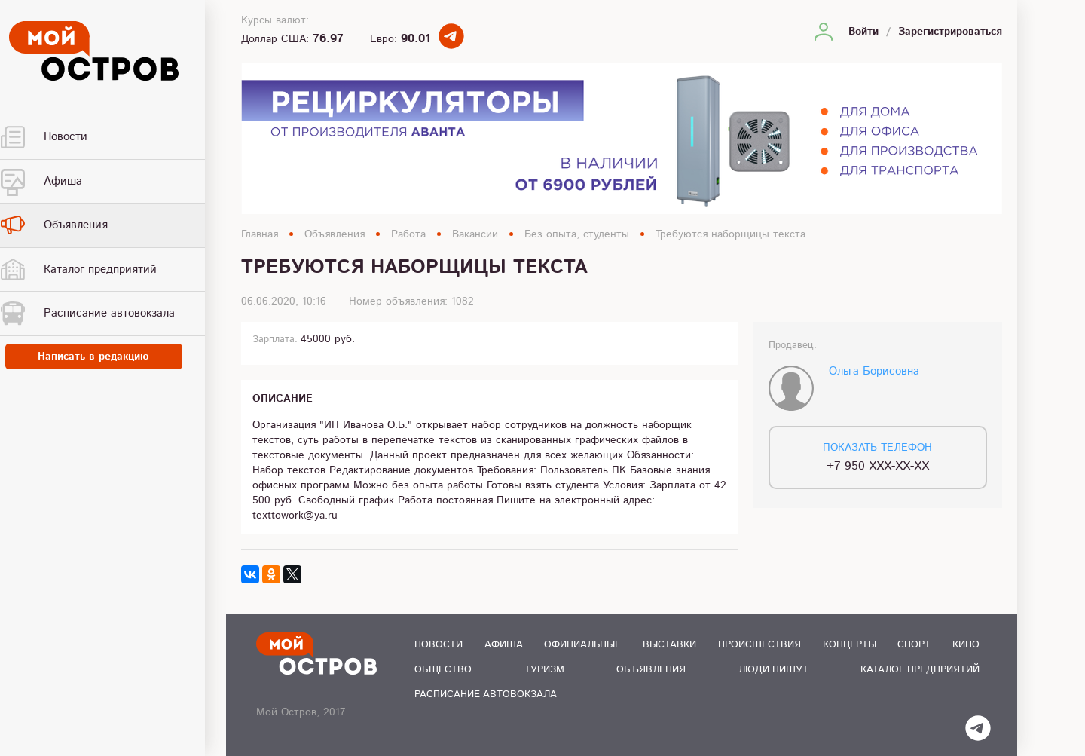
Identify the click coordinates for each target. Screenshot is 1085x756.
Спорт (914, 645)
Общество (443, 670)
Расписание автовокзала (485, 694)
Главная (259, 234)
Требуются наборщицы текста (730, 234)
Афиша (503, 645)
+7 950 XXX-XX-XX (878, 467)
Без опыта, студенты (576, 234)
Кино (966, 645)
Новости (438, 645)
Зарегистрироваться (950, 31)
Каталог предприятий (920, 670)
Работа (408, 234)
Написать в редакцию (113, 357)
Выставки (669, 645)
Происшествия (759, 645)
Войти (863, 31)
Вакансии (475, 234)
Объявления (334, 234)
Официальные (582, 645)
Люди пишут (773, 670)
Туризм (544, 670)
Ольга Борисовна (874, 371)
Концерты (849, 645)
